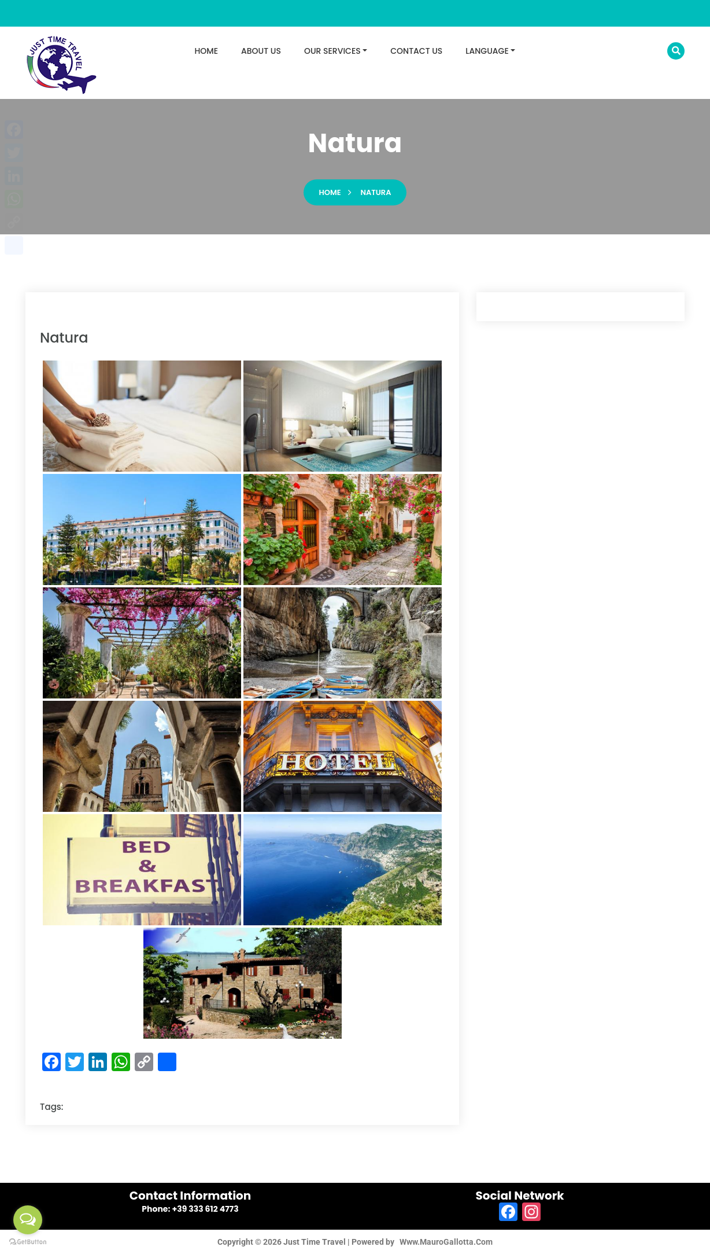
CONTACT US (416, 51)
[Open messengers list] (27, 1219)
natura (375, 192)
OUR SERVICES (332, 51)
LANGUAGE (486, 51)
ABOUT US (261, 51)
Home (330, 192)
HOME (207, 51)
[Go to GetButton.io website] (27, 1242)
